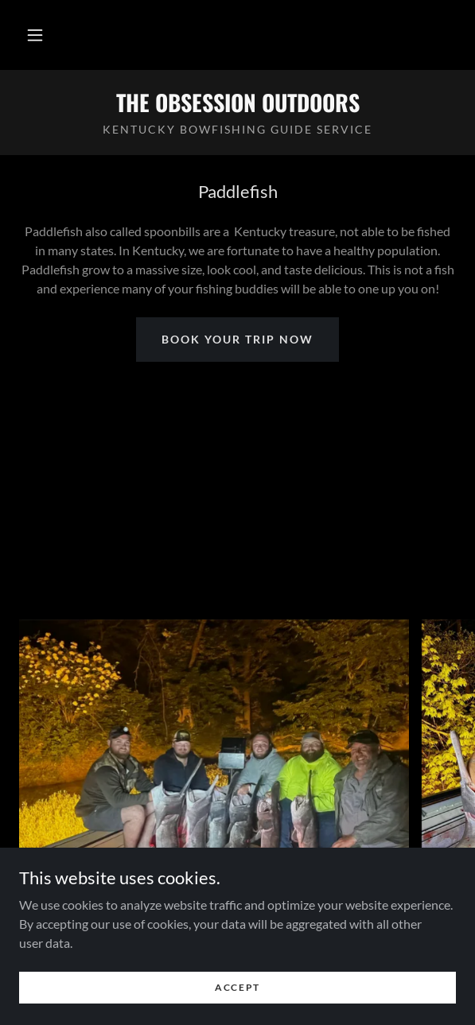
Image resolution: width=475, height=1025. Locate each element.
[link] (237, 102)
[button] (35, 35)
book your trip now (237, 339)
